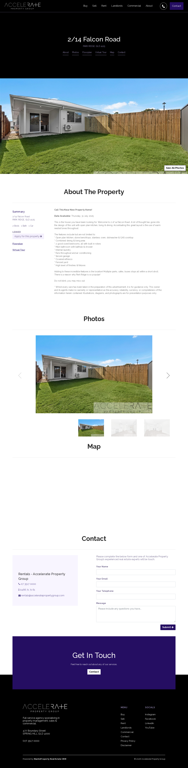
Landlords (116, 5)
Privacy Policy (128, 741)
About (149, 5)
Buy (85, 5)
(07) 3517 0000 (31, 740)
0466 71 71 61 (26, 589)
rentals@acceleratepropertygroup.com (41, 595)
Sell (94, 5)
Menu (124, 707)
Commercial (134, 5)
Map (112, 52)
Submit (168, 627)
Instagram (150, 714)
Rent (104, 5)
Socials (150, 707)
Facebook (150, 719)
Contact (176, 6)
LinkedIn (149, 723)
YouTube (149, 727)
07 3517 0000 (27, 584)
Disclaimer (126, 745)
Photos (75, 52)
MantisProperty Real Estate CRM (50, 759)
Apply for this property (28, 236)
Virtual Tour (100, 52)
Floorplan (87, 52)
